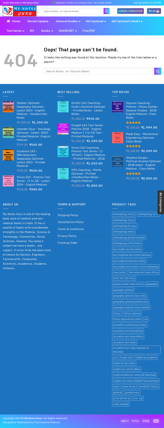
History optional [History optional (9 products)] (132, 313)
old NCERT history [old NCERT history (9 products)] (148, 386)
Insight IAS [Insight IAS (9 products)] (126, 357)
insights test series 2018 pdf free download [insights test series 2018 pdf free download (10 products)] (135, 381)
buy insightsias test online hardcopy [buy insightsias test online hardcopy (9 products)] (132, 255)
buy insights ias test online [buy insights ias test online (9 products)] (127, 249)
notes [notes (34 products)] (116, 386)
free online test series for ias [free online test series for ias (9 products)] (143, 272)
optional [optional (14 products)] (117, 392)
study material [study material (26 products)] (121, 404)
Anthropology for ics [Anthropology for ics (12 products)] (148, 214)
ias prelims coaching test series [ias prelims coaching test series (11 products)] (129, 325)
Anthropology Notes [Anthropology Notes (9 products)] (123, 231)
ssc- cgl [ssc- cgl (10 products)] (138, 398)
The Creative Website (47, 422)
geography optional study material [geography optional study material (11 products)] (131, 307)
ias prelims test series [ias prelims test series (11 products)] (124, 342)
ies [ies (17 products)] (114, 357)
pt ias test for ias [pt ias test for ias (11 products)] (122, 398)
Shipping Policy (68, 215)
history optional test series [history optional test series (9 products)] (127, 319)
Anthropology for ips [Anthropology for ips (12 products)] (123, 220)
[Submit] (157, 71)
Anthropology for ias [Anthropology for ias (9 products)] (123, 214)
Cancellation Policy (71, 222)
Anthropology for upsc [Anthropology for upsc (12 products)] (124, 226)
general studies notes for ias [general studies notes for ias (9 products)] (128, 284)
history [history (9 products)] (116, 313)
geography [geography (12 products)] (151, 284)
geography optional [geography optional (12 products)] (123, 290)
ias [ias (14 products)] (146, 319)
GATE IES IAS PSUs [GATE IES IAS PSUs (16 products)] (124, 278)
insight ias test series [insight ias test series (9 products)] (124, 363)
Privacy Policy (67, 236)
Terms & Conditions (71, 229)
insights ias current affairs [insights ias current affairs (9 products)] (126, 369)
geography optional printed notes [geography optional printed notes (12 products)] (130, 301)
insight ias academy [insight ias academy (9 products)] (146, 357)
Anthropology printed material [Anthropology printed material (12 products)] (129, 237)
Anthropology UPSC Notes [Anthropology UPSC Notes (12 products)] (127, 243)
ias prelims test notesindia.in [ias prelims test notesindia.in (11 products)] (128, 336)
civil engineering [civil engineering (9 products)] (149, 266)
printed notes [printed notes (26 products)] (132, 392)
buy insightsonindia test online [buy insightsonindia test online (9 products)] (129, 261)
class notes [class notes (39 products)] (119, 272)
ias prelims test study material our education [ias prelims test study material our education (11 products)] (131, 349)
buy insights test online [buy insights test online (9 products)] (125, 266)
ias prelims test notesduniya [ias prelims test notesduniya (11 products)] (128, 331)
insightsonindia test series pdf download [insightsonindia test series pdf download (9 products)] (134, 375)
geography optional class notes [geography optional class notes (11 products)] (129, 296)
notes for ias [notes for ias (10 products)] (129, 386)
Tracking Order (67, 242)
